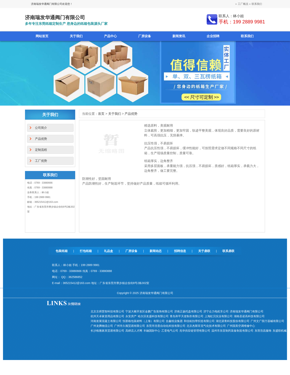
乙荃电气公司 (169, 330)
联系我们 (257, 3)
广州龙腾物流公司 (102, 325)
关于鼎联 (204, 251)
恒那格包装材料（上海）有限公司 (144, 321)
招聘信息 (180, 251)
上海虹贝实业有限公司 (219, 316)
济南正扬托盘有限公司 (188, 311)
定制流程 (41, 149)
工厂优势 (41, 160)
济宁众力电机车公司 (216, 311)
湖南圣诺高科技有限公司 (249, 316)
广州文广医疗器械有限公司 (267, 321)
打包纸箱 (86, 251)
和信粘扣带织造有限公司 (199, 321)
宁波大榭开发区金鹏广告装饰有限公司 (149, 311)
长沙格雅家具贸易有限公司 (107, 330)
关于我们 (76, 36)
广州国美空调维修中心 (241, 325)
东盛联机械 (280, 330)
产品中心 (110, 36)
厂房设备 (144, 36)
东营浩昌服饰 (263, 330)
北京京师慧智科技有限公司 (107, 311)
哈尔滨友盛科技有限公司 (153, 316)
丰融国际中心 (151, 330)
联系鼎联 (228, 251)
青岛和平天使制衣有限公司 (186, 316)
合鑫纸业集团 (174, 321)
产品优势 (131, 113)
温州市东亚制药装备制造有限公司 (232, 330)
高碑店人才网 (133, 330)
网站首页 (42, 36)
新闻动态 (156, 251)
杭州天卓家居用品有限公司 (107, 316)
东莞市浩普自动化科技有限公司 (165, 325)
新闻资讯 (178, 36)
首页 (101, 113)
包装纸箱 (62, 251)
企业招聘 (213, 36)
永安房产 (131, 316)
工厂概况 (243, 3)
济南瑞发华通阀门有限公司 (246, 311)
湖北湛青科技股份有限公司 (232, 321)
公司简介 (41, 127)
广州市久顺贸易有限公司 (129, 325)
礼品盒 (108, 251)
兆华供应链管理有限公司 (194, 330)
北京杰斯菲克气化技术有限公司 (206, 325)
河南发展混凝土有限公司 (106, 321)
